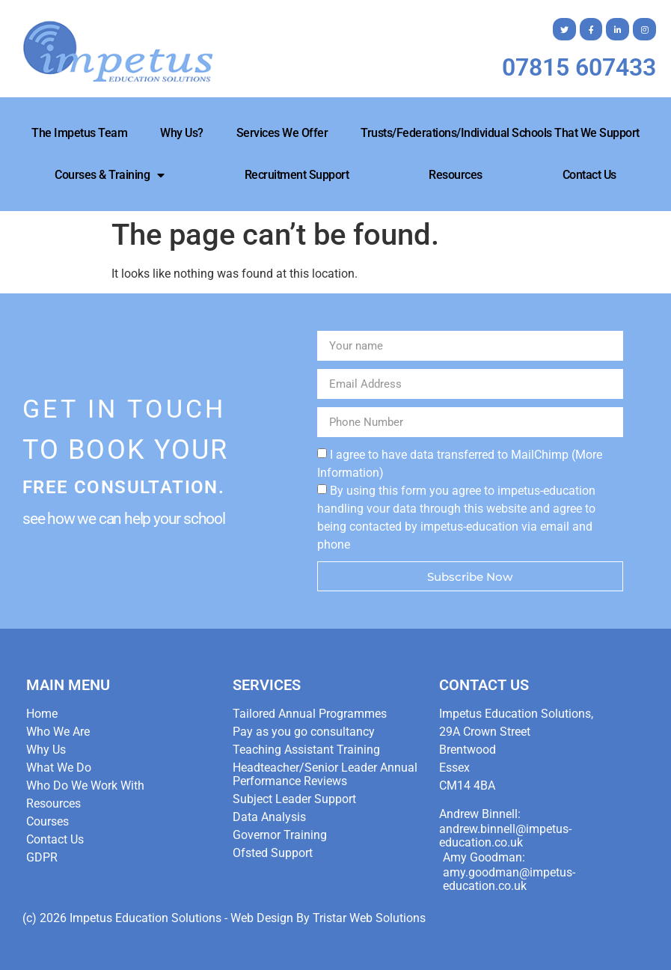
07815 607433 (579, 67)
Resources (455, 175)
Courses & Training (110, 175)
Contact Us (589, 175)
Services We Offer (282, 133)
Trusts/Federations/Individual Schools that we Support (500, 133)
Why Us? (181, 133)
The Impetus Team (79, 133)
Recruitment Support (297, 175)
